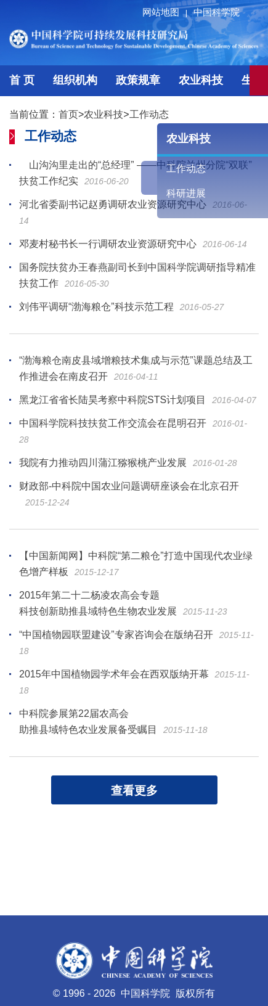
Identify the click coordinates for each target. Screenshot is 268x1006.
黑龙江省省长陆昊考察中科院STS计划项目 (112, 400)
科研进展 (186, 193)
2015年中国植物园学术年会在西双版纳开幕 (114, 674)
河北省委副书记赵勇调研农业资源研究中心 (112, 204)
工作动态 (149, 114)
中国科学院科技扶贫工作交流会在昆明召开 (112, 423)
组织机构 (75, 80)
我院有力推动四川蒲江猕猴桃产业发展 (103, 462)
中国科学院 (216, 12)
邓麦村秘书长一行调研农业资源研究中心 (108, 244)
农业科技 (201, 80)
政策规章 (138, 80)
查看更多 (134, 790)
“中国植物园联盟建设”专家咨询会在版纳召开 (116, 634)
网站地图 (166, 12)
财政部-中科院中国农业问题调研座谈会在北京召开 (129, 486)
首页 (68, 114)
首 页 (22, 80)
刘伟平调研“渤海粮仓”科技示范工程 (96, 306)
